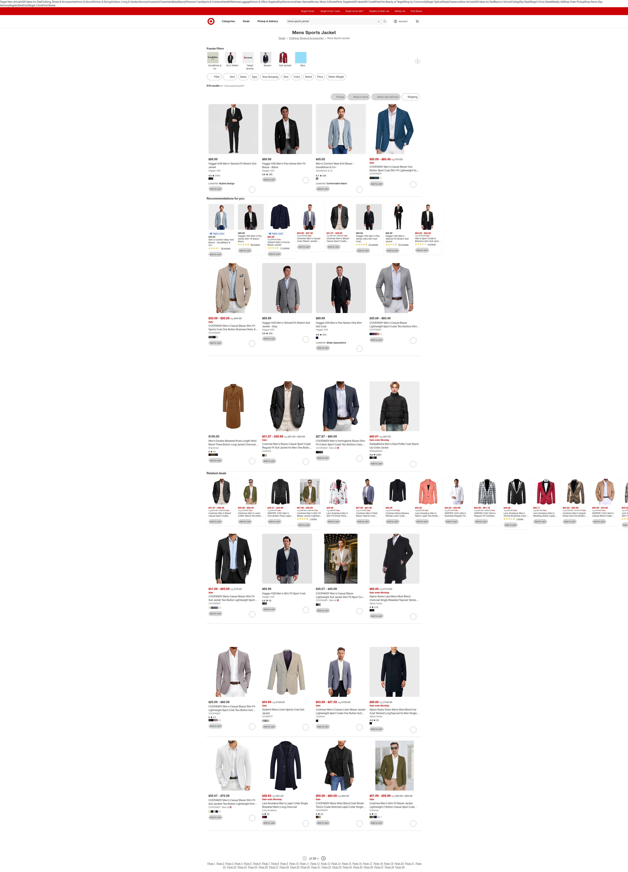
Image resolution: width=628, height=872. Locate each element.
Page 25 (252, 868)
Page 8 (275, 864)
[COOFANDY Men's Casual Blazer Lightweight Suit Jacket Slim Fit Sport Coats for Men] (341, 596)
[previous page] (304, 859)
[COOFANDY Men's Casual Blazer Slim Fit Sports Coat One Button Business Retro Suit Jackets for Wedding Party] (233, 327)
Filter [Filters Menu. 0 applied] (214, 77)
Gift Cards (369, 1)
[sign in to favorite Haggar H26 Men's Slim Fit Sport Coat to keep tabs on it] (306, 611)
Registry (13, 5)
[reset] (378, 21)
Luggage (245, 1)
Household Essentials (160, 1)
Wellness (235, 1)
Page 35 (358, 868)
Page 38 (389, 868)
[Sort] (230, 76)
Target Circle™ (308, 11)
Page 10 (294, 864)
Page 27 (273, 868)
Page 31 (315, 868)
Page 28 (284, 868)
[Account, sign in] (401, 21)
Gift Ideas (358, 1)
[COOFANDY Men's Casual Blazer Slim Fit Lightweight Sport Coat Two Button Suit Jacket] (233, 709)
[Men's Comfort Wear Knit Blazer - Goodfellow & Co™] (341, 165)
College (515, 1)
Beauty (182, 1)
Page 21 (409, 864)
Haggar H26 (214, 170)
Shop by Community (415, 1)
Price (320, 76)
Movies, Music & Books (323, 1)
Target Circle (35, 5)
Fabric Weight (336, 76)
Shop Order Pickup (573, 1)
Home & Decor (84, 1)
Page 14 (336, 864)
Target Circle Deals (541, 1)
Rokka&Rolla (376, 452)
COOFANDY (376, 173)
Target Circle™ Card (330, 11)
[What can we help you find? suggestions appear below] (337, 21)
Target (281, 38)
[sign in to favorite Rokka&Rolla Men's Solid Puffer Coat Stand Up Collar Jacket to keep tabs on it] (413, 465)
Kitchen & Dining (101, 1)
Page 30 (305, 868)
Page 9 (284, 864)
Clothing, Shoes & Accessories (58, 1)
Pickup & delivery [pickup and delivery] (268, 21)
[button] (216, 233)
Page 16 (357, 864)
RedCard (23, 5)
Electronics (289, 1)
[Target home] (211, 21)
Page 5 (248, 864)
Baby (175, 1)
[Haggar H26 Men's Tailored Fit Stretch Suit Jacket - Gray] (287, 324)
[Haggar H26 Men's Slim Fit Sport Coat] (287, 594)
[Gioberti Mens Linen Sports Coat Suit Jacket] (287, 712)
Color (297, 76)
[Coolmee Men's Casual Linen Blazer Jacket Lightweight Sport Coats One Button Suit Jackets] (341, 712)
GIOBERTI (267, 717)
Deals (445, 1)
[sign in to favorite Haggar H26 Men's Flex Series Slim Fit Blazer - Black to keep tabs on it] (306, 180)
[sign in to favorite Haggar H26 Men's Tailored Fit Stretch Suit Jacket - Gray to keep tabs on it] (306, 339)
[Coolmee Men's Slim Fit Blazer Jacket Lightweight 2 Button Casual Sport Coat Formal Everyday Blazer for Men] (395, 806)
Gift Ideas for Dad (31, 1)
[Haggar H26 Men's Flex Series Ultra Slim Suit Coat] (341, 324)
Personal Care (194, 1)
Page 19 (388, 864)
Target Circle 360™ (354, 11)
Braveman (213, 448)
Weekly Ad (557, 1)
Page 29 (294, 868)
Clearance (454, 1)
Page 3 (229, 864)
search (385, 21)
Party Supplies (344, 1)
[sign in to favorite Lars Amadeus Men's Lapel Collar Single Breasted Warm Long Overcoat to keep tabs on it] (306, 824)
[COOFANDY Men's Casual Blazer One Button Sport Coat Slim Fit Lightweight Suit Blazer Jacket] (395, 168)
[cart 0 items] (417, 21)
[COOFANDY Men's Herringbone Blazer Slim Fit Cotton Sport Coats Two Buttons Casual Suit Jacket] (341, 443)
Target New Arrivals (11, 1)
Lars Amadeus (269, 811)
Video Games (302, 1)
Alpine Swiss (376, 604)
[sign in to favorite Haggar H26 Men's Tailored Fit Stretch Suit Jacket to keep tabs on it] (252, 189)
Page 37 (379, 868)
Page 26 (263, 868)
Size (286, 76)
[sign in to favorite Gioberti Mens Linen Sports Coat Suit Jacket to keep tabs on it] (306, 728)
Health (226, 1)
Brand (308, 76)
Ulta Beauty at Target (392, 1)
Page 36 (368, 868)
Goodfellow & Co (324, 170)
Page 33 (336, 868)
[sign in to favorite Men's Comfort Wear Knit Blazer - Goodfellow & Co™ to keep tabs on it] (359, 189)
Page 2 (220, 864)
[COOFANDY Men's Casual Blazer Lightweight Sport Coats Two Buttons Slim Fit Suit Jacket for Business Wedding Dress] (395, 324)
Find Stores (49, 5)
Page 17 (367, 864)
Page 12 (315, 864)
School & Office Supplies (264, 1)
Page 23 (231, 868)
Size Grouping (270, 76)
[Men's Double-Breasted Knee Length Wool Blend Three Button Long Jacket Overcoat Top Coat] (233, 443)
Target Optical (434, 1)
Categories (230, 21)
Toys (280, 1)
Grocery (143, 1)
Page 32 (326, 868)
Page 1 (211, 864)
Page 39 (400, 868)
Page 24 (242, 868)
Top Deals (525, 1)
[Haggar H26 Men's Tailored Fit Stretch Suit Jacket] (233, 165)
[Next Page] (417, 61)
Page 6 (257, 864)
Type (254, 76)
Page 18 (378, 864)
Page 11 (304, 864)
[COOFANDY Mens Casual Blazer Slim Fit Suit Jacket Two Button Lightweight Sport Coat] (233, 599)
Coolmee (266, 452)
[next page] (323, 859)
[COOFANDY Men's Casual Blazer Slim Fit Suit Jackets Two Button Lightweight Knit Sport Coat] (233, 803)
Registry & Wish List (379, 11)
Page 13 (325, 864)
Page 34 (347, 868)
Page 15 (346, 864)
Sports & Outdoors (212, 1)
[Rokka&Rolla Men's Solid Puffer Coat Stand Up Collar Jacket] (395, 446)
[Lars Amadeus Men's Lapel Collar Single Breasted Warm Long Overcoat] (287, 806)
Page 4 (239, 864)
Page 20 (399, 864)
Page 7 (266, 864)
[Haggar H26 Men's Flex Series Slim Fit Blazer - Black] (287, 165)
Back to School (502, 1)
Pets (377, 1)
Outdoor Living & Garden (125, 1)
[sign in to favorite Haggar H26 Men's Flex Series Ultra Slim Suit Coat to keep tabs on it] (359, 349)
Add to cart (215, 189)
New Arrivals (467, 1)
